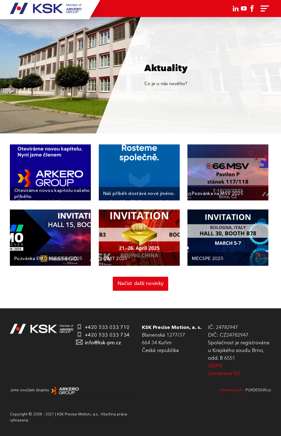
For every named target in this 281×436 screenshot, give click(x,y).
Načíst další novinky (140, 283)
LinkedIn (236, 8)
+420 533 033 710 (107, 327)
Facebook (252, 8)
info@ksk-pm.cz (103, 342)
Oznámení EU (224, 373)
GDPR (215, 366)
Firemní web (231, 390)
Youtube (244, 8)
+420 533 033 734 (107, 335)
